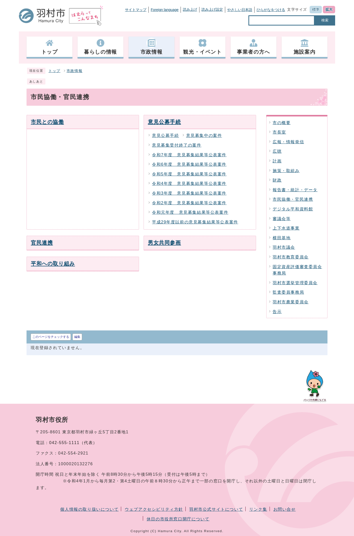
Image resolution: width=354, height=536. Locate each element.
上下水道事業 (286, 228)
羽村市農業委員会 (291, 302)
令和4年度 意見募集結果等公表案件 (189, 183)
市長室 (279, 132)
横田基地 (281, 238)
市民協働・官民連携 (293, 199)
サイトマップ (135, 10)
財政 (277, 180)
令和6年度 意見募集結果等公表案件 (189, 164)
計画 (277, 161)
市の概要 (281, 123)
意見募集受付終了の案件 (176, 145)
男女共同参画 (164, 242)
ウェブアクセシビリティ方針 (154, 509)
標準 (315, 9)
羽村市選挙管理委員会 (295, 283)
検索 (324, 20)
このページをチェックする (50, 337)
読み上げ (190, 9)
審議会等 (281, 219)
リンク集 (258, 509)
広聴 (277, 151)
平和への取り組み (53, 263)
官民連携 (42, 242)
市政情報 (74, 71)
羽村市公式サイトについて (216, 509)
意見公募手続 (164, 122)
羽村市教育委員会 (291, 257)
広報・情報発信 (288, 142)
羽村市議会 (284, 247)
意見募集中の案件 (204, 135)
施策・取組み (286, 171)
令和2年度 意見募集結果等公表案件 (189, 203)
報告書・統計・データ (295, 190)
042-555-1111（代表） (73, 442)
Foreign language (165, 10)
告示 (277, 311)
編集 (77, 337)
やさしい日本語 (239, 10)
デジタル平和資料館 (293, 209)
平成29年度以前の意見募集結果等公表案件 (195, 222)
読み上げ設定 (212, 9)
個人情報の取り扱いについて (89, 509)
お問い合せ (284, 509)
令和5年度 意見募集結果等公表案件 (189, 174)
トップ (54, 71)
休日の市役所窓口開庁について (178, 519)
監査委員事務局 (288, 292)
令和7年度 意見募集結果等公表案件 (189, 155)
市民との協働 (47, 122)
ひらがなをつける (271, 10)
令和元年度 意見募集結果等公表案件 (190, 212)
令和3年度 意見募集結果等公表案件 (189, 193)
